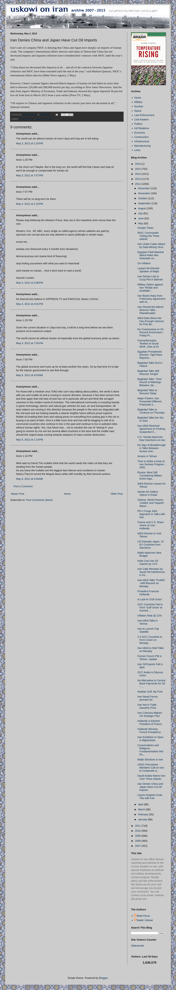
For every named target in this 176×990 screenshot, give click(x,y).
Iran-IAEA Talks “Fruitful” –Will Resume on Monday (151, 583)
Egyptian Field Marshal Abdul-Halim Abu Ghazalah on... (150, 255)
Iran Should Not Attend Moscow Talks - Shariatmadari (150, 309)
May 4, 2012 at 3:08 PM (29, 282)
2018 (138, 163)
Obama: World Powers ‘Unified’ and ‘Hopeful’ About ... (150, 502)
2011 (138, 825)
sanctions (48, 119)
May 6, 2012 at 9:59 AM (29, 478)
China (22, 119)
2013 (138, 178)
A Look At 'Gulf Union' (149, 599)
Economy (139, 132)
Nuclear (138, 106)
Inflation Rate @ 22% (149, 615)
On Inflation (144, 263)
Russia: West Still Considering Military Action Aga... (149, 475)
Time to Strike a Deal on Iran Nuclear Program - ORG (151, 464)
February (143, 814)
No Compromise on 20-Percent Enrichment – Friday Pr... (150, 332)
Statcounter (137, 945)
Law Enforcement (144, 115)
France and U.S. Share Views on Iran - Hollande (150, 525)
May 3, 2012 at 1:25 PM (29, 143)
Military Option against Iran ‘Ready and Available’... (150, 287)
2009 (138, 835)
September (144, 203)
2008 (138, 840)
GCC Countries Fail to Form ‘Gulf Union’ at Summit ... (150, 607)
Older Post (117, 493)
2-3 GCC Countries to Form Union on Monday (149, 639)
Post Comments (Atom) (39, 500)
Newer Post (17, 493)
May (141, 223)
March (142, 809)
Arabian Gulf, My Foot (150, 691)
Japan (38, 119)
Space (138, 110)
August (142, 208)
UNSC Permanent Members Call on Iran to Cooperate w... (150, 767)
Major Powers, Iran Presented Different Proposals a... (149, 401)
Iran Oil (30, 119)
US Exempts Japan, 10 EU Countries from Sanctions (150, 544)
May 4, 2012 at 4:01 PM (29, 304)
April (141, 804)
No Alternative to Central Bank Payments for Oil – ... (151, 683)
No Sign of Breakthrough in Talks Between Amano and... (151, 448)
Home (67, 493)
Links (137, 150)
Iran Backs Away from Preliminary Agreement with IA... (151, 298)
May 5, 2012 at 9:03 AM (29, 375)
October (143, 198)
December (144, 188)
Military (138, 102)
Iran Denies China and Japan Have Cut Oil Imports (150, 786)
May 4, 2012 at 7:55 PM (29, 343)
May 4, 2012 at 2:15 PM (29, 203)
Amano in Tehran (147, 456)
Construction (141, 137)
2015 (138, 168)
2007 (138, 845)
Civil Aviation (141, 119)
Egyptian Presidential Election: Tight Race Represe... (149, 354)
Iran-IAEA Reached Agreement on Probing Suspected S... (151, 428)
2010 (138, 830)
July (140, 213)
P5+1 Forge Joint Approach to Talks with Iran (151, 514)
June (141, 218)
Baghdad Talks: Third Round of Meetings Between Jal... (149, 382)
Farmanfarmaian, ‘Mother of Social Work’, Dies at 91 (148, 343)
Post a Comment (23, 486)
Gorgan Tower (145, 227)
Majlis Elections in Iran (150, 759)
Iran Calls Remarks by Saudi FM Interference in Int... (151, 571)
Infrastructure (141, 141)
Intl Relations (141, 128)
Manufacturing (142, 145)
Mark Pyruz (143, 915)
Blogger (103, 977)
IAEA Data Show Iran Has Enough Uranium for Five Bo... (150, 321)
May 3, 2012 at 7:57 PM (29, 175)
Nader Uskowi (145, 920)
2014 (138, 173)
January (143, 819)
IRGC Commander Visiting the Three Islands (148, 235)
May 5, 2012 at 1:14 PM (29, 439)
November (144, 193)
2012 (138, 184)
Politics (138, 123)
